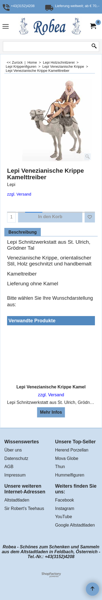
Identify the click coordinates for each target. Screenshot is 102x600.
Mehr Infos (51, 412)
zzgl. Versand (19, 194)
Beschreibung (22, 232)
